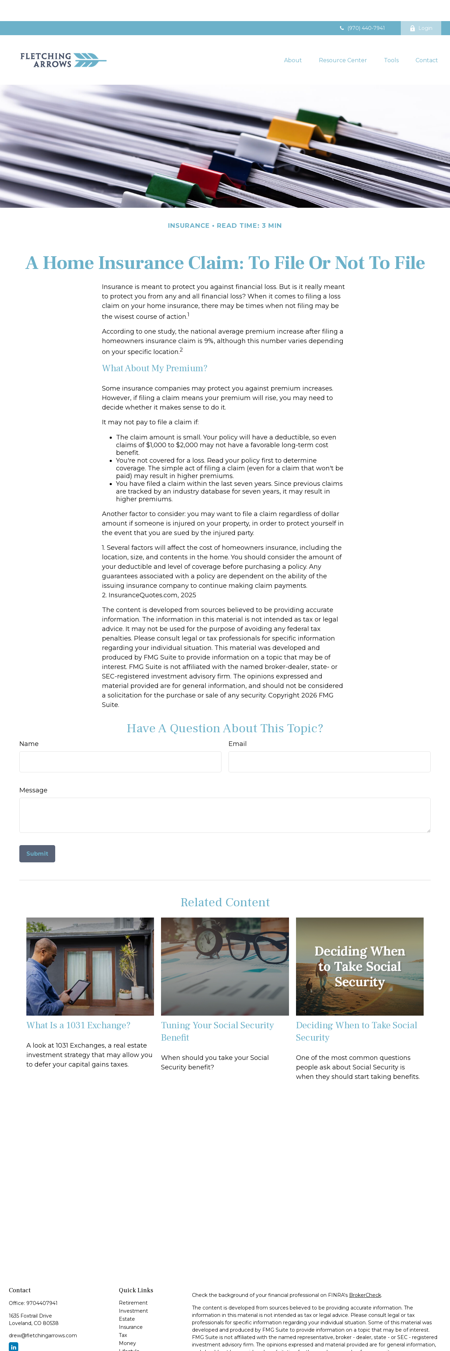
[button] (293, 38)
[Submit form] (37, 832)
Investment (133, 1290)
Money (127, 1322)
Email (238, 723)
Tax (123, 1314)
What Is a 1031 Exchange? (78, 1004)
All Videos (130, 1346)
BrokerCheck (365, 1274)
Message (33, 769)
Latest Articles (136, 1338)
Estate (127, 1298)
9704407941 (42, 1282)
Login (421, 7)
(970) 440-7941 (362, 7)
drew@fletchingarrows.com (43, 1314)
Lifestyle (129, 1330)
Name (29, 723)
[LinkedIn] (13, 1326)
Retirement (133, 1282)
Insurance (131, 1306)
